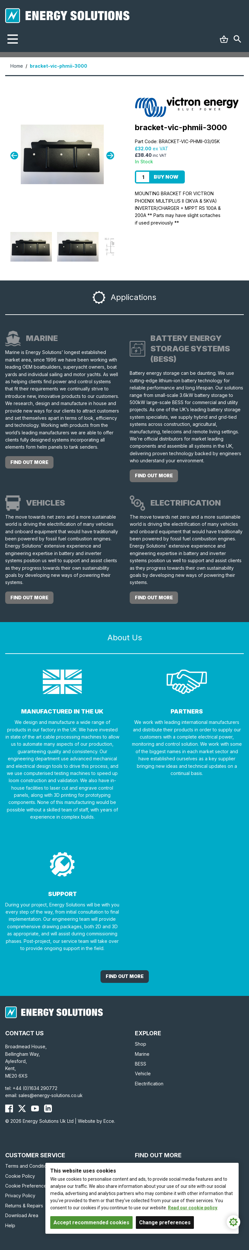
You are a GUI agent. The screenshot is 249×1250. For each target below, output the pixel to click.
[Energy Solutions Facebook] (9, 1108)
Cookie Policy (20, 1176)
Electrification (149, 1083)
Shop (140, 1044)
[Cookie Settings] (233, 1222)
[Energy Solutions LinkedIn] (48, 1108)
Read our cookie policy (192, 1207)
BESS (140, 1064)
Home (16, 66)
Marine (142, 1054)
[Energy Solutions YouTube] (35, 1108)
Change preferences (165, 1222)
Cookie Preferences (27, 1186)
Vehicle (143, 1073)
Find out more (29, 462)
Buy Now (166, 177)
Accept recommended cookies (91, 1222)
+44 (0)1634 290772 (35, 1088)
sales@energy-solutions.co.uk (50, 1095)
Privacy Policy (20, 1195)
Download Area (21, 1215)
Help (10, 1225)
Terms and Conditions (28, 1166)
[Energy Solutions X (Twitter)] (22, 1108)
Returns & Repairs (24, 1205)
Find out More (125, 976)
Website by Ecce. (96, 1121)
